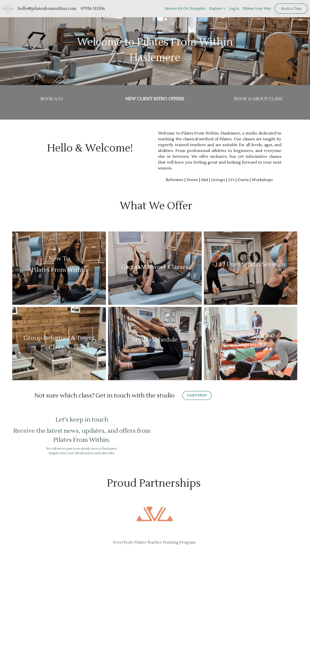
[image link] (8, 8)
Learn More (196, 395)
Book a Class (291, 8)
